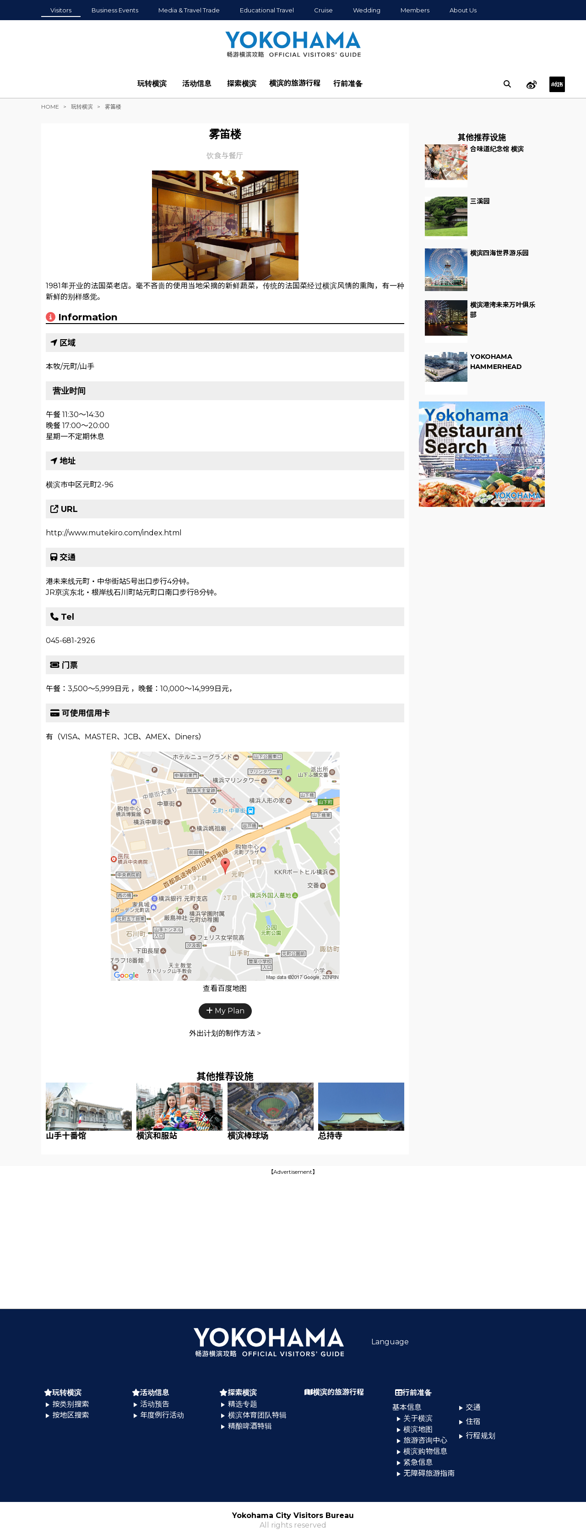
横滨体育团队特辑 (257, 1415)
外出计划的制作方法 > (225, 1033)
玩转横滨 (152, 83)
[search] (507, 84)
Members (415, 10)
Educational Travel (267, 10)
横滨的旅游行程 (294, 83)
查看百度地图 (225, 988)
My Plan (225, 1010)
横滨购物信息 (425, 1451)
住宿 (473, 1421)
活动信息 (197, 83)
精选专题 (242, 1404)
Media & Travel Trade (189, 10)
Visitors (60, 10)
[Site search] (507, 84)
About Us (463, 10)
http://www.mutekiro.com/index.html (114, 532)
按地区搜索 (70, 1415)
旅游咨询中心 (425, 1440)
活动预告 (154, 1404)
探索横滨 (241, 83)
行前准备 (348, 83)
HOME (50, 106)
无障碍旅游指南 (429, 1473)
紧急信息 (418, 1462)
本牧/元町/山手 (70, 366)
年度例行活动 (162, 1415)
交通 (473, 1407)
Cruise (323, 10)
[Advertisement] (293, 1241)
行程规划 (480, 1435)
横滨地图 (418, 1429)
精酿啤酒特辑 (250, 1426)
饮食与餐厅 (224, 155)
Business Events (115, 10)
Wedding (366, 10)
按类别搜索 (70, 1404)
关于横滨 (418, 1418)
